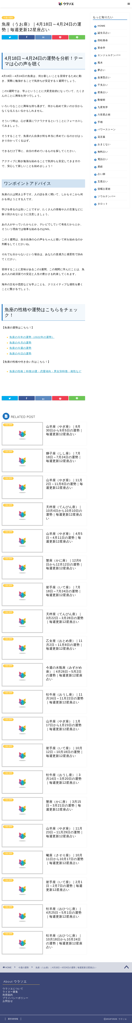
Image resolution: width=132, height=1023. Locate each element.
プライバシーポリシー (15, 998)
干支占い (103, 88)
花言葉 (101, 140)
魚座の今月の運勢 (20, 342)
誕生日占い (104, 33)
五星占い (103, 184)
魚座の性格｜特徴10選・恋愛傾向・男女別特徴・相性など (45, 371)
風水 (100, 65)
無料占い (103, 155)
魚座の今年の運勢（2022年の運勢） (31, 337)
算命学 (101, 47)
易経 (100, 169)
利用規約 (8, 995)
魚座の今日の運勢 (20, 353)
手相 (100, 125)
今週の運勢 (8, 18)
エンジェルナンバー (108, 57)
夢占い (101, 73)
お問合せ (8, 1001)
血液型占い (104, 80)
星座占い (103, 95)
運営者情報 (13, 1019)
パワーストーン (107, 132)
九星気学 (103, 110)
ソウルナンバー (107, 199)
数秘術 (101, 103)
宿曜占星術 (104, 192)
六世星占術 (104, 117)
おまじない (104, 147)
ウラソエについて (13, 988)
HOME (101, 26)
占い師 (101, 177)
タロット (103, 207)
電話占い (103, 162)
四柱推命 (103, 40)
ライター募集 (10, 992)
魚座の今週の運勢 (20, 347)
